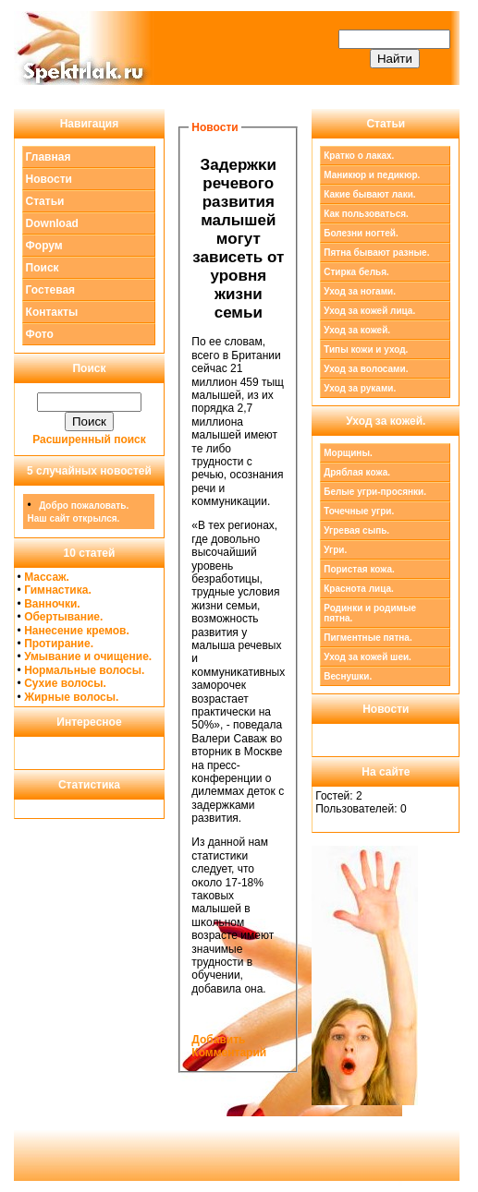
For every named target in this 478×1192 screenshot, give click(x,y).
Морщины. (348, 453)
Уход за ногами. (360, 291)
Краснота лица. (359, 589)
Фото (40, 334)
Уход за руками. (360, 388)
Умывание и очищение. (88, 656)
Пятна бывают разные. (376, 252)
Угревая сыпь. (356, 530)
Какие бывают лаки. (369, 194)
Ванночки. (52, 603)
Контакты (52, 312)
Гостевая (51, 289)
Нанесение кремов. (76, 630)
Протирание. (58, 643)
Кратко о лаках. (359, 156)
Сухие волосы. (65, 683)
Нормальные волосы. (84, 670)
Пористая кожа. (359, 569)
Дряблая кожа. (357, 472)
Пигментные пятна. (367, 637)
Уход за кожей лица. (369, 311)
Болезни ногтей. (361, 233)
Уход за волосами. (366, 369)
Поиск (42, 267)
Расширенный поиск (89, 439)
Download (52, 223)
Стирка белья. (356, 272)
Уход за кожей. (357, 330)
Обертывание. (63, 616)
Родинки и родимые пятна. (370, 613)
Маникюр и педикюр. (372, 175)
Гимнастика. (58, 590)
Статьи (45, 201)
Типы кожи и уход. (366, 349)
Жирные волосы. (71, 697)
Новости (49, 179)
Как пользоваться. (366, 214)
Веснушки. (348, 676)
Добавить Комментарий (228, 1046)
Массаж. (46, 577)
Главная (48, 157)
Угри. (335, 550)
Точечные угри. (359, 511)
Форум (44, 245)
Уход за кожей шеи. (367, 657)
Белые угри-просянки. (375, 492)
